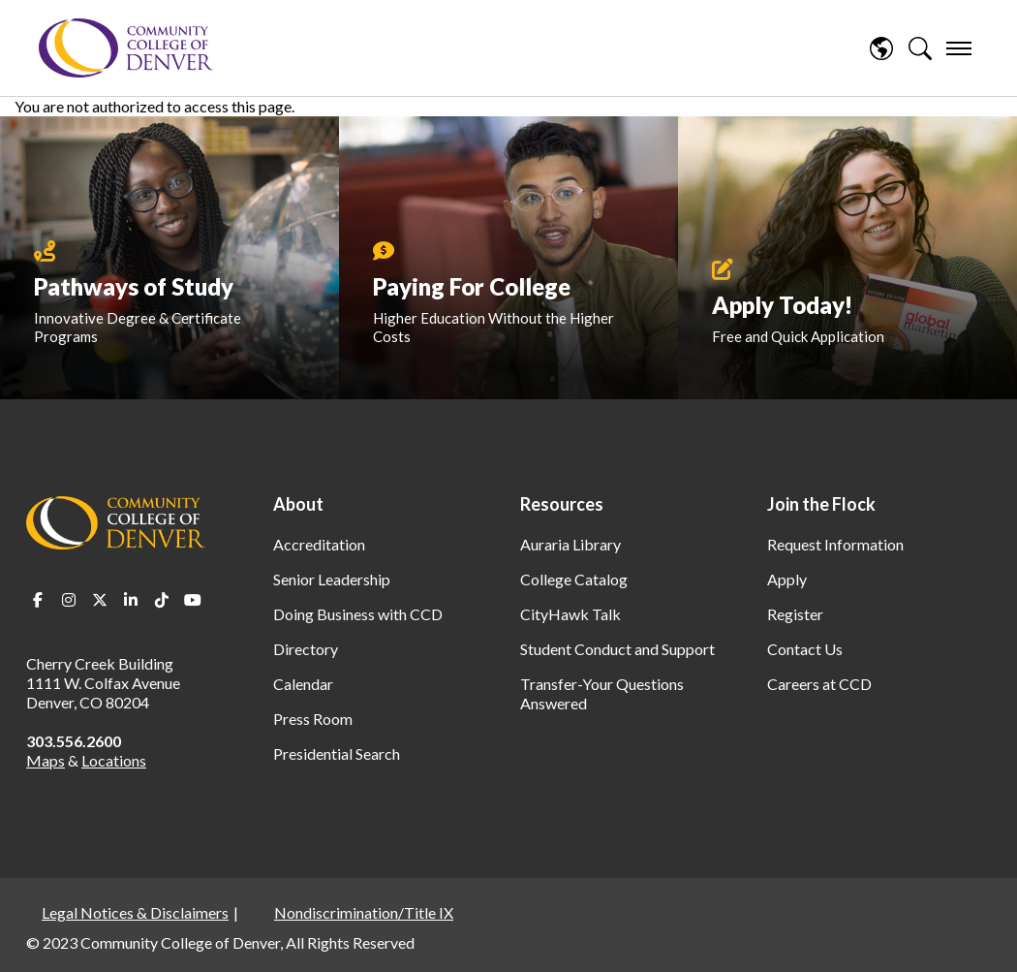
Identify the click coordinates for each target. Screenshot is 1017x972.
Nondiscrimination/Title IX (363, 912)
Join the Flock (821, 504)
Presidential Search (336, 753)
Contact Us (805, 649)
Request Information (835, 544)
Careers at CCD (819, 683)
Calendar (303, 683)
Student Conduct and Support (617, 649)
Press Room (313, 718)
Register (795, 614)
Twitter (99, 599)
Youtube (192, 599)
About (298, 504)
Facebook (37, 599)
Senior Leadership (331, 579)
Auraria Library (570, 544)
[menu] (959, 48)
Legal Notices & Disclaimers (135, 912)
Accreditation (319, 544)
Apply (787, 579)
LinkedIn (130, 599)
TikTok (161, 599)
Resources (561, 504)
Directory (305, 649)
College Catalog (574, 579)
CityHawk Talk (570, 614)
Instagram (68, 599)
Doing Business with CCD (358, 614)
